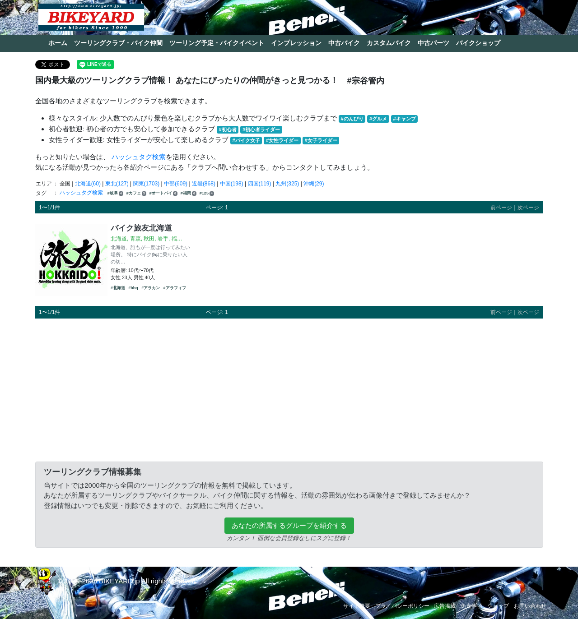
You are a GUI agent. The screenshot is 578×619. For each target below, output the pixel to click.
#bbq (133, 288)
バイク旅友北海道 (141, 228)
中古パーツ (433, 42)
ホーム (57, 42)
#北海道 (118, 288)
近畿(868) (203, 183)
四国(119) (259, 183)
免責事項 (471, 606)
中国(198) (231, 183)
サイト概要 (356, 606)
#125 (207, 193)
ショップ (498, 606)
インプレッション (296, 42)
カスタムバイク (389, 42)
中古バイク (344, 42)
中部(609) (175, 183)
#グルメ (378, 118)
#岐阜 (115, 193)
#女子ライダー (320, 140)
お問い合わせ (530, 606)
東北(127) (117, 183)
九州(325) (287, 183)
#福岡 (188, 193)
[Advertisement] (289, 388)
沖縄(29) (313, 183)
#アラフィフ (174, 288)
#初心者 (228, 129)
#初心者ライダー (261, 129)
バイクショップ (478, 42)
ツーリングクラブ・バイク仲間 (118, 42)
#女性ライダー (282, 140)
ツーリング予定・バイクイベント (216, 42)
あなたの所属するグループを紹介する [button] (289, 525)
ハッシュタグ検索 (139, 157)
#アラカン (150, 288)
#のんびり (352, 118)
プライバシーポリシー (402, 606)
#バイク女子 (246, 140)
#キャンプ (404, 118)
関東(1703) (146, 183)
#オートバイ (163, 193)
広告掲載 (445, 606)
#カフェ (136, 193)
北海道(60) (88, 183)
